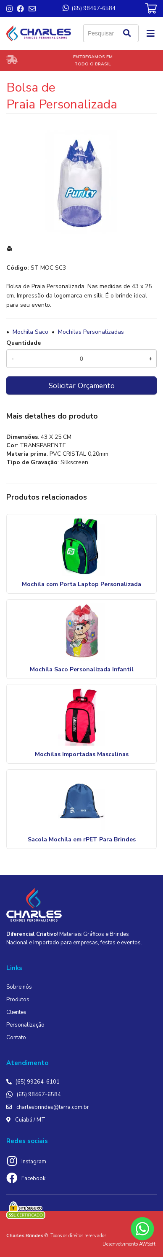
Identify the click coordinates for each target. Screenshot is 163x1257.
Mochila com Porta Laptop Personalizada (81, 584)
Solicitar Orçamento (82, 386)
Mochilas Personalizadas (91, 332)
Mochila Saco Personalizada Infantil (82, 669)
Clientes (16, 1012)
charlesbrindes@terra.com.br (52, 1107)
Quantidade (23, 343)
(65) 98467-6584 (39, 1094)
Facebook (33, 1178)
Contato (16, 1037)
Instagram (33, 1161)
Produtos (17, 999)
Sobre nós (19, 987)
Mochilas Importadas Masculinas (82, 754)
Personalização (25, 1025)
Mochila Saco (30, 332)
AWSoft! (148, 1244)
